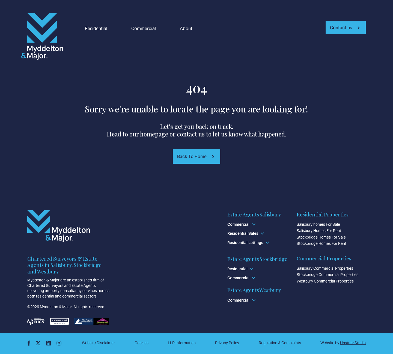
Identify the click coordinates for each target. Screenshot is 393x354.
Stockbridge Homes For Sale (321, 237)
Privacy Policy (227, 342)
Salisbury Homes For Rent (319, 230)
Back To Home (192, 156)
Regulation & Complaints (280, 342)
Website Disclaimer (98, 342)
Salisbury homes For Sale (318, 224)
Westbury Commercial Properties (325, 281)
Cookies (141, 342)
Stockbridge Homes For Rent (321, 243)
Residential (96, 28)
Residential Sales (242, 233)
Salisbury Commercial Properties (325, 268)
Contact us (341, 28)
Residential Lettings (245, 242)
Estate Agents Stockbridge (257, 259)
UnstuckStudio (353, 342)
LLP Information (182, 342)
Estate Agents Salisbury (254, 214)
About (186, 28)
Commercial (143, 28)
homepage (154, 134)
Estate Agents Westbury (254, 290)
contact (187, 134)
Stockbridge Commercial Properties (327, 274)
